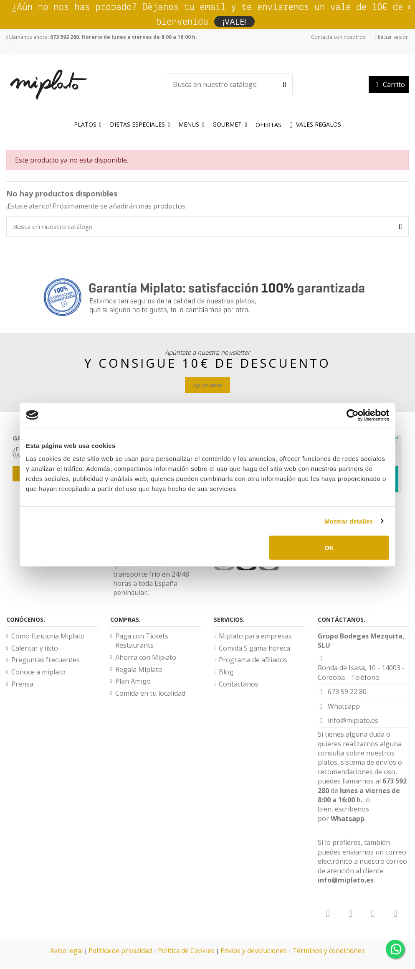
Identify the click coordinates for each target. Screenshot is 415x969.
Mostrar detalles (348, 520)
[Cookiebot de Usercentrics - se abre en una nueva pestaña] (352, 415)
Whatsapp (347, 819)
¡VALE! (234, 21)
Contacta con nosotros (338, 37)
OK (329, 547)
